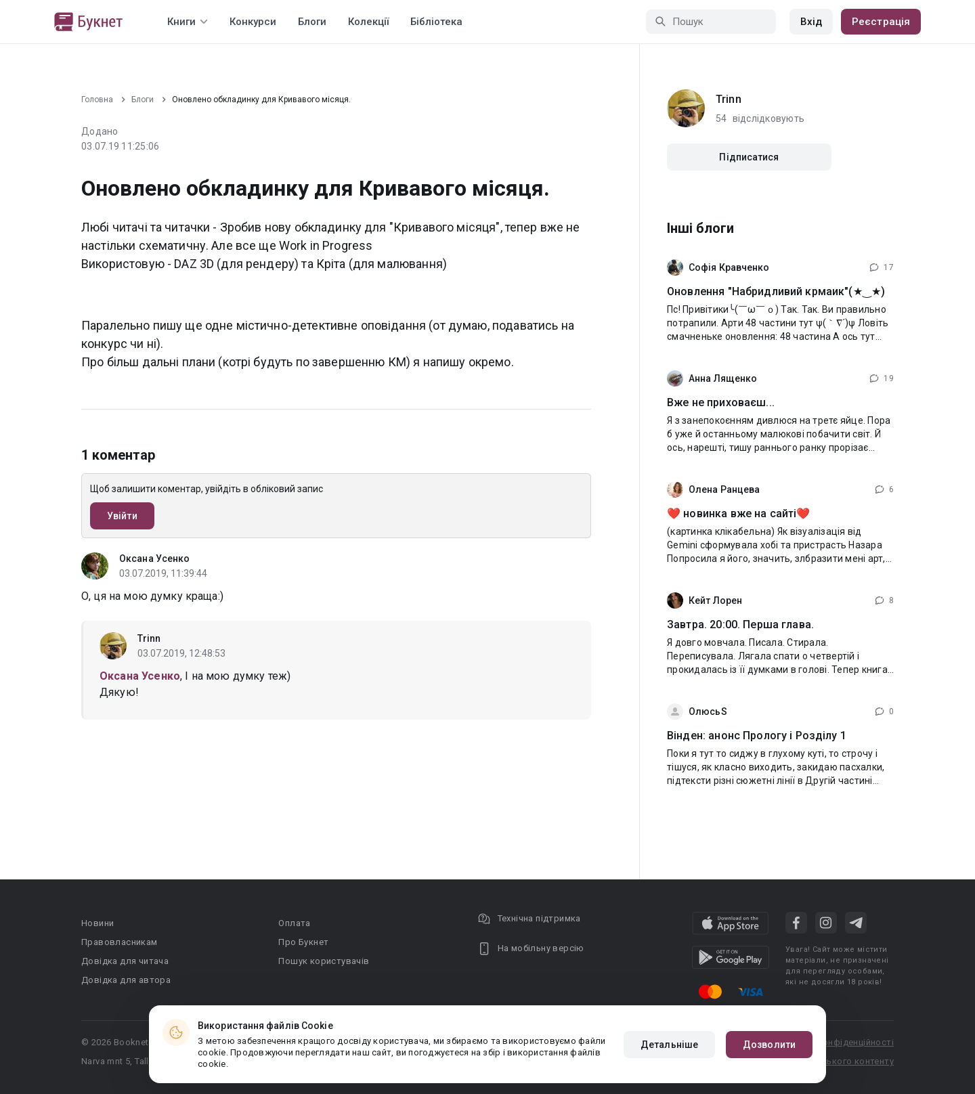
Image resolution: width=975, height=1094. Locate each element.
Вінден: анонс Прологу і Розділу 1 (756, 735)
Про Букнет (303, 942)
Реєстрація (881, 22)
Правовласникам (119, 942)
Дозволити (769, 1044)
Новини (97, 923)
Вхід (811, 22)
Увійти (122, 515)
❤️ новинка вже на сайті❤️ (738, 513)
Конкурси (253, 22)
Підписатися (749, 157)
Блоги (312, 22)
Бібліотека (436, 22)
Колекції (368, 22)
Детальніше (669, 1044)
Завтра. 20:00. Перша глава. (740, 624)
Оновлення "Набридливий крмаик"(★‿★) (776, 291)
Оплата (294, 923)
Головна (97, 99)
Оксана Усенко (154, 558)
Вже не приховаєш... (721, 402)
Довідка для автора (126, 980)
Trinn (149, 638)
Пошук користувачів (323, 961)
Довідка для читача (125, 961)
